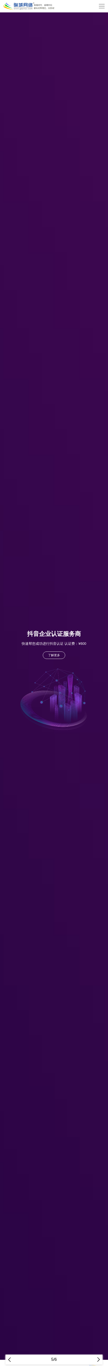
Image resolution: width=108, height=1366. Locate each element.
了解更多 (54, 655)
